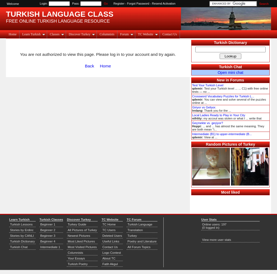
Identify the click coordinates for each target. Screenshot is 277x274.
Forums (237, 80)
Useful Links (110, 241)
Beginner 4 (47, 241)
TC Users (109, 230)
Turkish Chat (230, 67)
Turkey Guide (77, 224)
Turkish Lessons (21, 224)
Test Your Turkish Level (207, 85)
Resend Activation (164, 3)
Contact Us (170, 34)
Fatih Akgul (110, 264)
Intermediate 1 (50, 247)
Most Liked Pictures (81, 241)
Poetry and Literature (142, 241)
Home (13, 34)
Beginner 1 (47, 224)
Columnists (107, 34)
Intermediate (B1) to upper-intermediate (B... (222, 134)
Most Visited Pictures (82, 247)
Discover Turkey (82, 34)
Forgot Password (138, 3)
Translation (135, 230)
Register (119, 3)
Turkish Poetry (78, 264)
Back (89, 66)
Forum (126, 34)
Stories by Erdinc (22, 230)
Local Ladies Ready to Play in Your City (218, 115)
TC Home (109, 224)
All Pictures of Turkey (82, 230)
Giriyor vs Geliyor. (204, 107)
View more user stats (216, 239)
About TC (108, 258)
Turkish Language (139, 224)
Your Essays (76, 258)
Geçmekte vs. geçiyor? (207, 123)
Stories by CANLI (22, 235)
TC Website (148, 34)
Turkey (132, 235)
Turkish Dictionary (230, 42)
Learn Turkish (33, 34)
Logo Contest (111, 252)
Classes (57, 34)
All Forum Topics (138, 247)
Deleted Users (112, 235)
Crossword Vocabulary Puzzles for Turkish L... (223, 96)
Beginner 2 (47, 230)
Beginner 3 (47, 235)
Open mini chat (230, 72)
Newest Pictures (79, 235)
